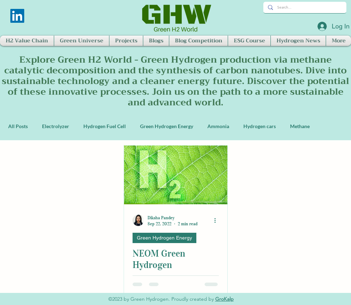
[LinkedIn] (17, 16)
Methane (300, 126)
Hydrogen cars (259, 126)
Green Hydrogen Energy (166, 126)
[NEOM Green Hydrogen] (175, 175)
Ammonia (218, 126)
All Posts (18, 126)
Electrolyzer (55, 126)
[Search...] (304, 7)
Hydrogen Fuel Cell (104, 126)
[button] (27, 41)
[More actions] (217, 220)
